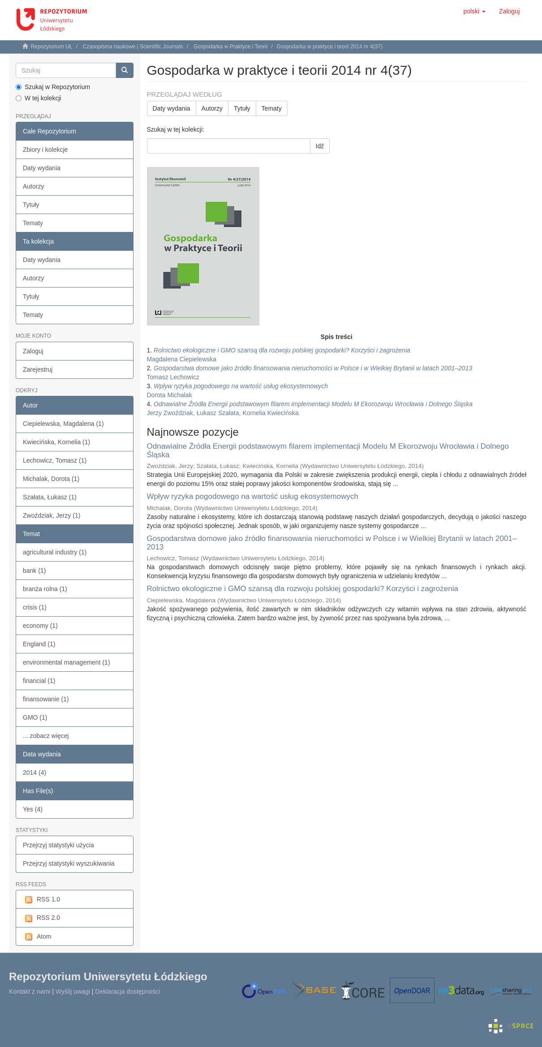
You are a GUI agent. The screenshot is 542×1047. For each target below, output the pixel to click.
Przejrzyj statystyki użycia (58, 845)
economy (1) (40, 625)
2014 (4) (34, 772)
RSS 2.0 (41, 918)
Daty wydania (41, 168)
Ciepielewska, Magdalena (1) (63, 423)
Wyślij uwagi (73, 991)
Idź (320, 146)
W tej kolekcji (38, 98)
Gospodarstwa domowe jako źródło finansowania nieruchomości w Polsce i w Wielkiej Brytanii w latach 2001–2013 (332, 542)
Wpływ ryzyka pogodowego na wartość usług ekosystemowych (252, 496)
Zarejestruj (37, 369)
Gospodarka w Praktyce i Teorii (230, 46)
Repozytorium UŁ (52, 46)
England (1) (39, 644)
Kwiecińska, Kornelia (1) (56, 442)
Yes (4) (33, 809)
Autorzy (33, 186)
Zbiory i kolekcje (45, 149)
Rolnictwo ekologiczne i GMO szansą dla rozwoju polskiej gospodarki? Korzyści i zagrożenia (302, 588)
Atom (37, 937)
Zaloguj (33, 351)
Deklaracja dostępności (127, 991)
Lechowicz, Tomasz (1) (54, 460)
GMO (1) (35, 717)
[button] (474, 11)
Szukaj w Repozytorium (53, 86)
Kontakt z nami (30, 991)
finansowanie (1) (46, 699)
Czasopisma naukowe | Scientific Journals (133, 46)
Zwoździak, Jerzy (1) (51, 515)
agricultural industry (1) (54, 552)
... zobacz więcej (46, 735)
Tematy (33, 223)
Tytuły (31, 204)
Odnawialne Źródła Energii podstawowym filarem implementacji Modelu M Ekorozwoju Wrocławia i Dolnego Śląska (328, 450)
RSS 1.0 (41, 900)
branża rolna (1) (45, 588)
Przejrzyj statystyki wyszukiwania (69, 863)
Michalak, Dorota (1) (51, 478)
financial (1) (39, 680)
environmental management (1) (66, 662)
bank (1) (34, 570)
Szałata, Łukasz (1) (50, 497)
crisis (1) (35, 607)
